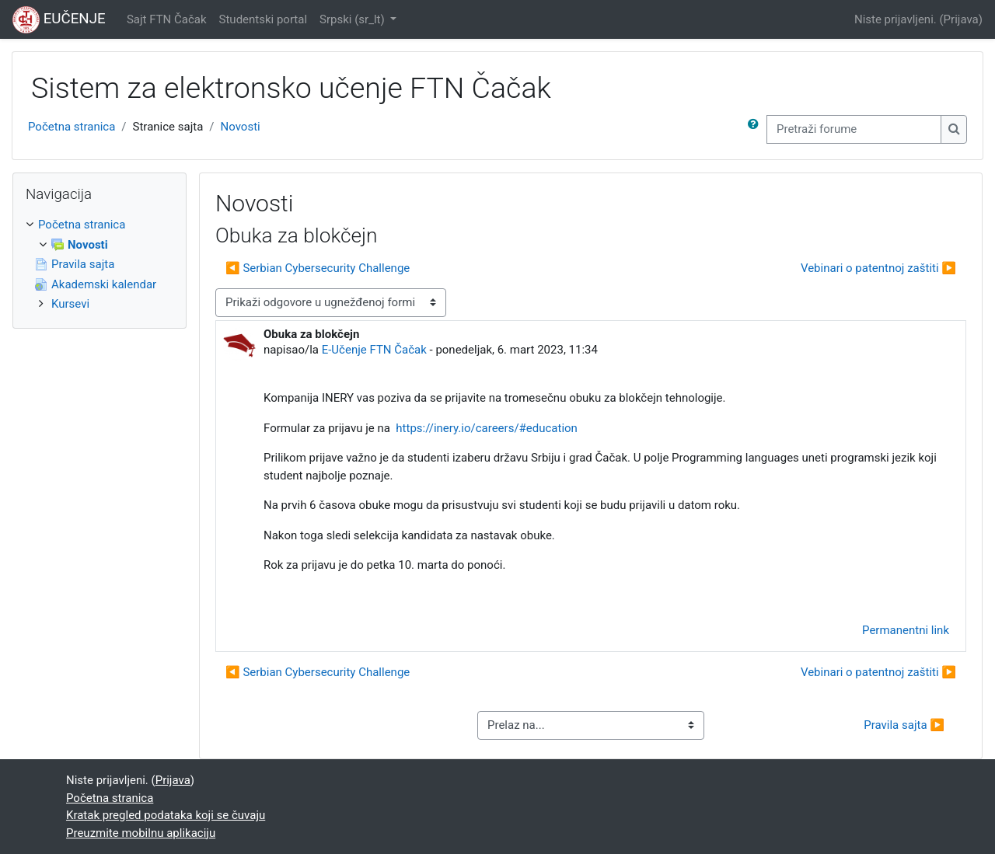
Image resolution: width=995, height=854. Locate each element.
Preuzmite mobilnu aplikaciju (140, 833)
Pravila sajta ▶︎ (904, 725)
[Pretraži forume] (853, 129)
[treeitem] (99, 264)
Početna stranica (71, 127)
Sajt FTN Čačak (167, 19)
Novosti (240, 127)
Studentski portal (263, 19)
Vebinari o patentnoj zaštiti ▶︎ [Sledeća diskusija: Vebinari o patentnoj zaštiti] (878, 268)
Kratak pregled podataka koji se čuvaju (165, 815)
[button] (756, 129)
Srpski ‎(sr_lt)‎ (353, 19)
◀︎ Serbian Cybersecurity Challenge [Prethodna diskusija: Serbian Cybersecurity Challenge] (317, 268)
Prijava (961, 19)
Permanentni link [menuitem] (905, 630)
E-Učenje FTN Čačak (374, 350)
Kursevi (70, 304)
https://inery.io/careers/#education (487, 428)
